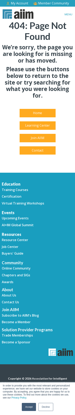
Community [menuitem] (12, 262)
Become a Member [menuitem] (16, 322)
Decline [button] (46, 407)
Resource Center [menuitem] (15, 240)
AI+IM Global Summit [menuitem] (18, 225)
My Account (17, 3)
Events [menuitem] (8, 212)
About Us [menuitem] (9, 295)
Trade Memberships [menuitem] (17, 335)
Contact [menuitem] (37, 150)
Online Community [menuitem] (16, 268)
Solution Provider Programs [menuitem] (27, 329)
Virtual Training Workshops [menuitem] (23, 203)
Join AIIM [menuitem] (37, 138)
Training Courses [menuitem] (15, 190)
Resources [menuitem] (11, 234)
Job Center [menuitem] (10, 247)
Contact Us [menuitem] (10, 302)
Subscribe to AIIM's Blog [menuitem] (20, 315)
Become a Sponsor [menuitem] (16, 342)
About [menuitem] (7, 289)
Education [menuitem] (11, 184)
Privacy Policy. (19, 397)
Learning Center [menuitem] (37, 125)
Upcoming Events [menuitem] (15, 218)
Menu (68, 14)
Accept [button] (29, 407)
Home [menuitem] (37, 113)
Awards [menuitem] (7, 282)
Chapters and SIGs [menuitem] (16, 275)
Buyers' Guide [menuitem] (12, 253)
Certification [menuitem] (11, 196)
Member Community (51, 3)
